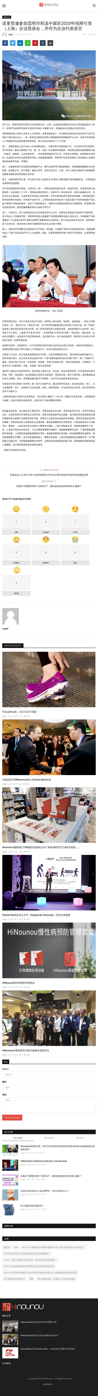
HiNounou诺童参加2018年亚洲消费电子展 (38, 1322)
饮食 (16, 1247)
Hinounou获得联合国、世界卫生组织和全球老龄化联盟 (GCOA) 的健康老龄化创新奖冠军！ (57, 1148)
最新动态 (6, 17)
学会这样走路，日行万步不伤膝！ (20, 711)
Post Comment (12, 1117)
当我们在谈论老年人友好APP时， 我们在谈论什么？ (44, 1191)
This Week (18, 1137)
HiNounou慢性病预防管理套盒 (18, 982)
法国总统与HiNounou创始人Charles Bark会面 (26, 779)
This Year (80, 1137)
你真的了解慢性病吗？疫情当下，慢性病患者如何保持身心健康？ (49, 486)
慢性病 (7, 1247)
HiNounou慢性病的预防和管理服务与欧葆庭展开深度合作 (29, 1266)
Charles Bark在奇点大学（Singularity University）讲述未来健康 (36, 915)
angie (7, 35)
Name (5, 1068)
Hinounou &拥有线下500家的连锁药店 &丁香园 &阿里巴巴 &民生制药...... (40, 847)
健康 (31, 1278)
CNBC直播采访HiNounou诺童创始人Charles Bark (43, 1161)
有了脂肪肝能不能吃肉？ (32, 1206)
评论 (6, 1061)
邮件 (4, 1081)
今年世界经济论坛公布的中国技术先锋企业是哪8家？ (27, 1253)
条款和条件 (48, 1384)
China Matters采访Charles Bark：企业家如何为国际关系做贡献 (47, 1349)
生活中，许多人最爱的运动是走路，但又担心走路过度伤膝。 (30, 1260)
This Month (49, 1137)
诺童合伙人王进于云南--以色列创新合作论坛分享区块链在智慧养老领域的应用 (49, 475)
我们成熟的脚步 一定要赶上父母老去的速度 (56, 1278)
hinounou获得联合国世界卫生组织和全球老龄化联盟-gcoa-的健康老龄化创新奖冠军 (40, 1272)
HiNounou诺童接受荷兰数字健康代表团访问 (25, 1050)
